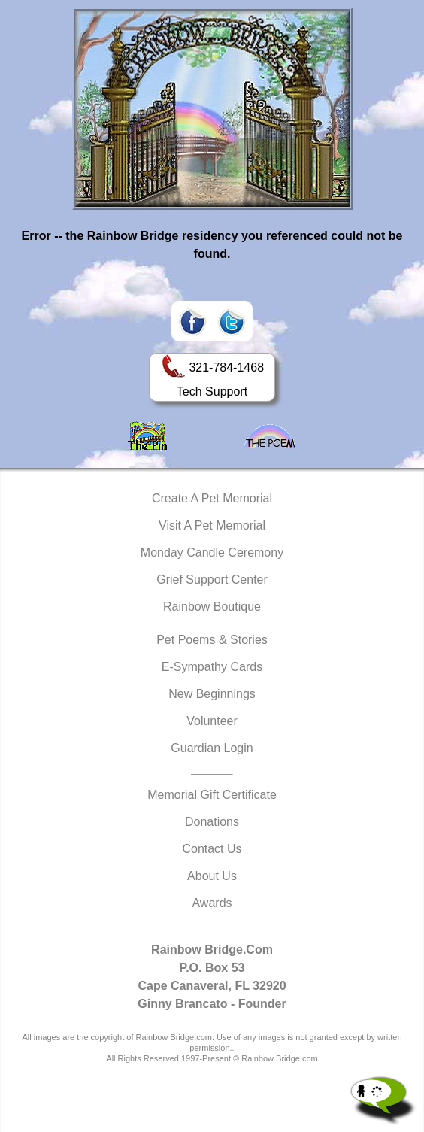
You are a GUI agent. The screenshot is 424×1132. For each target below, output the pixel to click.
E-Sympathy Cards (212, 666)
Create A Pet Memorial (212, 498)
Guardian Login (212, 748)
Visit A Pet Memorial (212, 525)
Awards (212, 903)
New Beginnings (212, 693)
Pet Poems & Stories (212, 639)
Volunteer (212, 721)
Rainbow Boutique (212, 606)
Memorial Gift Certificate (212, 794)
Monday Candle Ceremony (212, 552)
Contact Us (211, 848)
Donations (212, 821)
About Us (212, 875)
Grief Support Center (212, 579)
